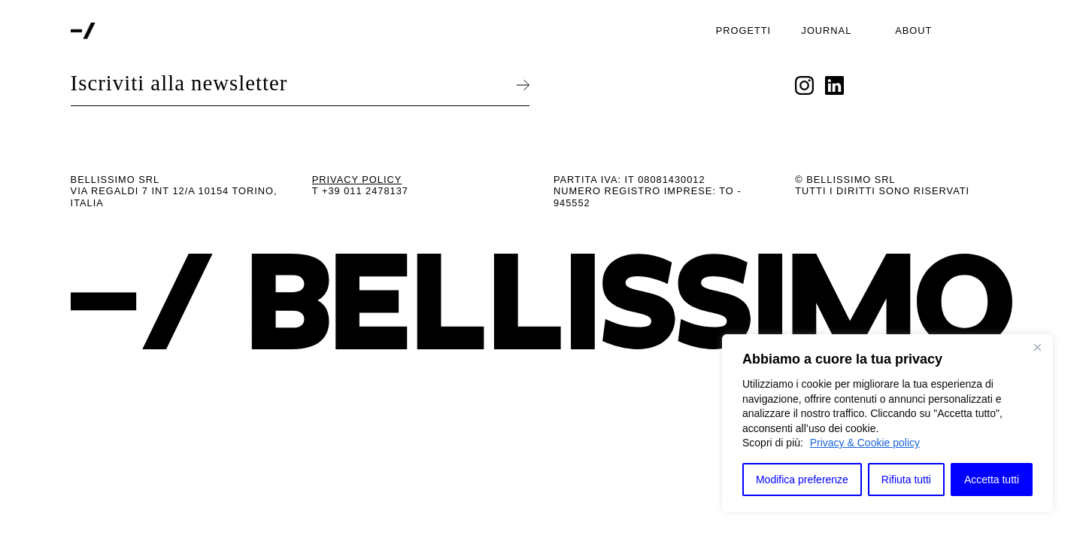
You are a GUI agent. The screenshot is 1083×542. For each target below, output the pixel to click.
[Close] (1037, 347)
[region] (887, 423)
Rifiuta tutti (906, 479)
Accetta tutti (991, 479)
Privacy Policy (357, 179)
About (913, 30)
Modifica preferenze (802, 479)
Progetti (743, 30)
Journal (827, 30)
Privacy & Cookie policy (865, 443)
